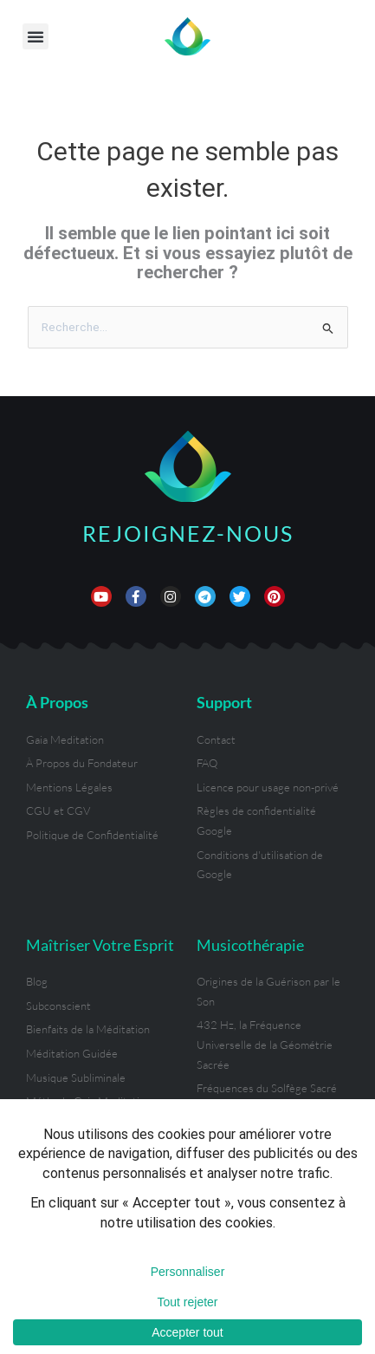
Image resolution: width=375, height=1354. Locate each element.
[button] (35, 36)
